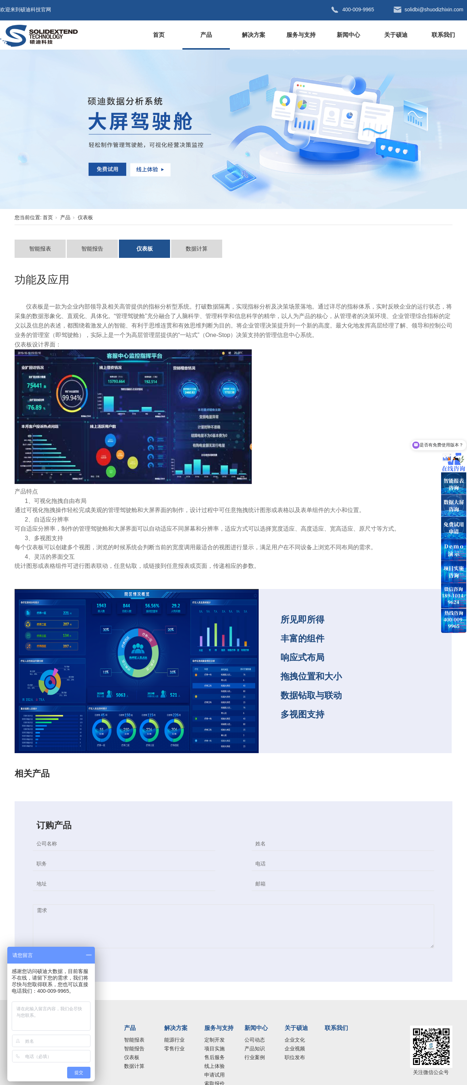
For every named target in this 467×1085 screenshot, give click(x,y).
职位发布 (295, 1057)
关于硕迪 (396, 35)
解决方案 (253, 35)
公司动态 (254, 1040)
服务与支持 (301, 35)
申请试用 (214, 1075)
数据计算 (197, 248)
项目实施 (214, 1048)
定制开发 (214, 1040)
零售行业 (174, 1048)
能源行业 (174, 1040)
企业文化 (295, 1040)
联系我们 (443, 35)
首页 (159, 35)
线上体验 (214, 1066)
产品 (206, 35)
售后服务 (214, 1057)
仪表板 (85, 217)
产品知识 (254, 1048)
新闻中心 (348, 35)
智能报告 (92, 248)
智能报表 (40, 248)
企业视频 (295, 1048)
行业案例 (254, 1057)
